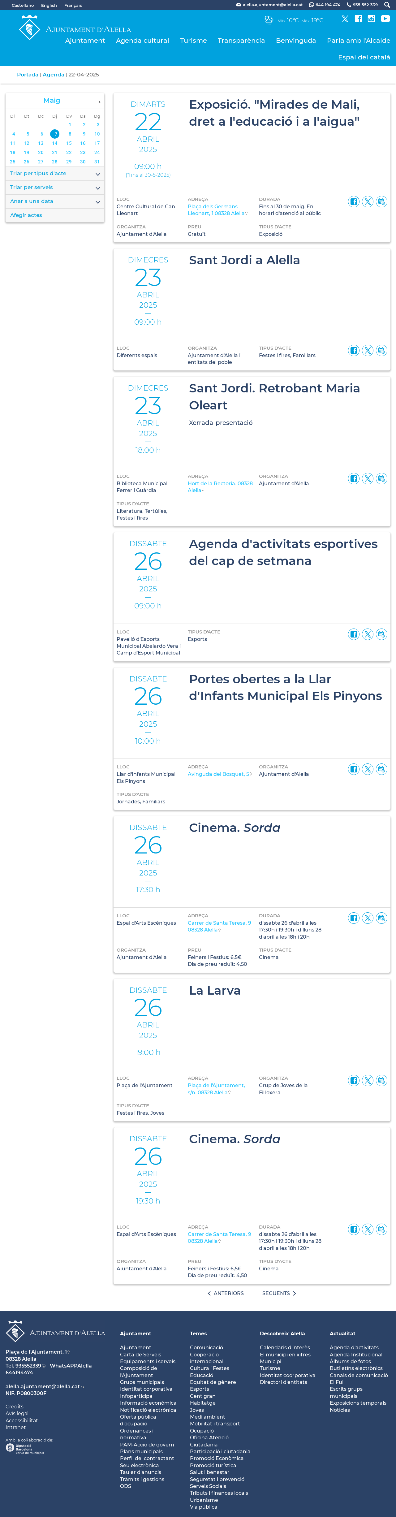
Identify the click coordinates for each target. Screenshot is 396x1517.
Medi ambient (207, 1417)
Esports (199, 1389)
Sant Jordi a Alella (244, 260)
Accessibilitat (22, 1421)
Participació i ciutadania (220, 1451)
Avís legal (17, 1413)
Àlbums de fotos (350, 1361)
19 (26, 152)
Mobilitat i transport (215, 1424)
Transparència (241, 40)
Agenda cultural (142, 40)
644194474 (19, 1373)
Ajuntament (85, 40)
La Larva (215, 990)
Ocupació (202, 1431)
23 (83, 152)
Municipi (270, 1361)
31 (97, 162)
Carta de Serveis (140, 1355)
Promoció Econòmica (217, 1458)
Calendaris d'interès (285, 1348)
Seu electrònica (139, 1465)
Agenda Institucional (356, 1355)
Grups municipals (142, 1382)
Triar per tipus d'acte (55, 174)
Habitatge (203, 1403)
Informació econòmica (148, 1403)
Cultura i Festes (209, 1368)
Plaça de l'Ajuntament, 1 (36, 1352)
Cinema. (235, 827)
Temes (198, 1334)
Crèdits (15, 1407)
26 (26, 162)
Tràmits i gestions (142, 1479)
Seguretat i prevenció (217, 1479)
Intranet (16, 1427)
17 (97, 143)
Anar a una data (55, 201)
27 (41, 162)
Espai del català (364, 57)
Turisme (193, 40)
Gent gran (203, 1396)
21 (55, 152)
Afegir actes (26, 215)
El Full (337, 1382)
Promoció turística (213, 1465)
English (49, 5)
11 (12, 143)
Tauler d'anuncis (140, 1472)
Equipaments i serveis (147, 1361)
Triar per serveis (55, 188)
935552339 (28, 1366)
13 (41, 143)
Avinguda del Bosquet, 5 (218, 774)
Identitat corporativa (146, 1389)
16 (83, 143)
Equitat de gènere (213, 1382)
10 (97, 134)
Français (73, 5)
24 (97, 152)
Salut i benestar (210, 1472)
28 (55, 162)
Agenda (53, 74)
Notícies (340, 1410)
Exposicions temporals (358, 1403)
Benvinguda (296, 40)
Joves (197, 1410)
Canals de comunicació (359, 1375)
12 (26, 143)
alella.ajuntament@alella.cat (43, 1387)
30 (83, 162)
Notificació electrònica (148, 1410)
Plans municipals (141, 1451)
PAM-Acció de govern (147, 1445)
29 (69, 162)
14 (55, 143)
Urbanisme (204, 1500)
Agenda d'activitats (354, 1348)
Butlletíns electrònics (356, 1368)
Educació (201, 1375)
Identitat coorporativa (288, 1375)
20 (41, 152)
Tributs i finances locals (219, 1493)
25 (12, 162)
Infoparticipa (136, 1396)
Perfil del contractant (147, 1458)
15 (69, 143)
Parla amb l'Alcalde (358, 40)
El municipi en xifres (285, 1355)
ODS (125, 1486)
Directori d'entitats (283, 1382)
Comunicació (206, 1348)
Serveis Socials (208, 1486)
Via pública (203, 1507)
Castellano (23, 5)
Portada (27, 74)
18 (12, 152)
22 (69, 152)
